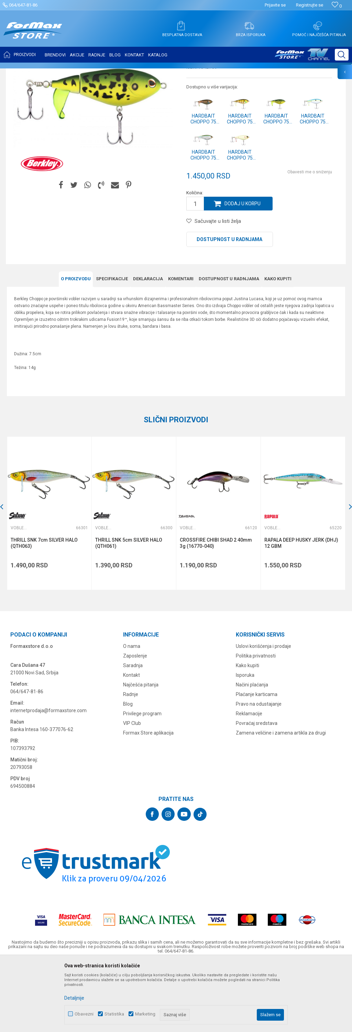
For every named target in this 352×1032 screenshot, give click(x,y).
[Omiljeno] (337, 6)
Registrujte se (309, 5)
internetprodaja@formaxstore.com (48, 778)
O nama (131, 714)
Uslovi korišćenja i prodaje (263, 714)
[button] (342, 55)
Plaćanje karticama (256, 762)
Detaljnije (74, 998)
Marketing (145, 1014)
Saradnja (133, 733)
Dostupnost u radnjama (229, 308)
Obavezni (84, 1014)
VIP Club (132, 791)
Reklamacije (249, 781)
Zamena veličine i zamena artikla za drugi (281, 801)
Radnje (130, 762)
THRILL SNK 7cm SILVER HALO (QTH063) (44, 611)
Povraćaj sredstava (256, 791)
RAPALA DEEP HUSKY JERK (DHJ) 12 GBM (301, 611)
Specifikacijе (112, 346)
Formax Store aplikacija (148, 801)
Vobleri (90, 72)
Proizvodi (46, 72)
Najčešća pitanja (140, 753)
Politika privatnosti (256, 724)
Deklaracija (148, 346)
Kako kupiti (278, 346)
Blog (128, 772)
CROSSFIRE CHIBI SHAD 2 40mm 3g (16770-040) (216, 611)
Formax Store (19, 72)
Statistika (114, 1014)
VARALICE (69, 72)
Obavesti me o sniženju (309, 240)
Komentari (181, 346)
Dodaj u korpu (242, 272)
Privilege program (142, 781)
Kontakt (131, 743)
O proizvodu (76, 346)
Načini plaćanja (252, 753)
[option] (49, 581)
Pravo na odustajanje (259, 772)
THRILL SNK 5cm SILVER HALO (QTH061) (128, 611)
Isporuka (245, 743)
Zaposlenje (135, 724)
